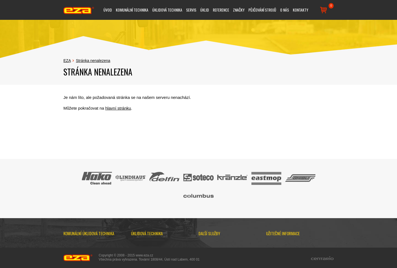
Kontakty (300, 10)
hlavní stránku (118, 108)
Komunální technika (132, 10)
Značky (239, 10)
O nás (284, 10)
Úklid (204, 10)
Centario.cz (322, 258)
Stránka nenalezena (93, 60)
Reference (221, 10)
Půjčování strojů (262, 10)
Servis (191, 10)
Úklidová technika (167, 10)
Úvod (107, 10)
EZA (67, 60)
